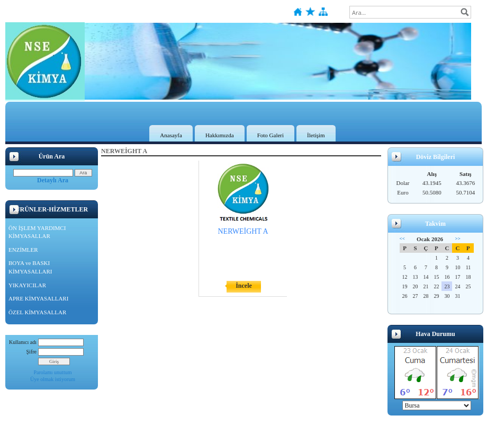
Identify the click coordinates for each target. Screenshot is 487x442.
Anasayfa (171, 135)
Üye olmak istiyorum (52, 379)
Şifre (31, 352)
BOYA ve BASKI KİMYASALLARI (30, 267)
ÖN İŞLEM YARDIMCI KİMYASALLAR (37, 232)
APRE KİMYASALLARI (38, 298)
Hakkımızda (219, 135)
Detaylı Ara (52, 180)
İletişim (316, 135)
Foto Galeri (270, 135)
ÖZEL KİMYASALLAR (37, 312)
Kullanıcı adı (23, 342)
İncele (244, 285)
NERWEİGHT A (243, 231)
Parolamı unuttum (53, 372)
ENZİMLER (23, 249)
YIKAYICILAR (27, 285)
